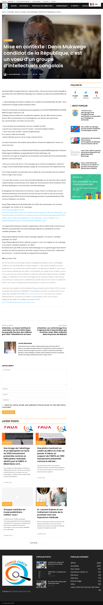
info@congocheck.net (21, 591)
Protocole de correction (23, 1)
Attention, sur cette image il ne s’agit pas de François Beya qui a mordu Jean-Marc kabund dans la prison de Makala (52, 331)
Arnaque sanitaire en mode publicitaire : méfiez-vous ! (14, 512)
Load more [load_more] (34, 543)
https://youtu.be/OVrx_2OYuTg (35, 294)
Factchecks (11, 1)
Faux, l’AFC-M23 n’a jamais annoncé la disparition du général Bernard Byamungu (91, 153)
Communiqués (36, 1)
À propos (46, 1)
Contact (54, 1)
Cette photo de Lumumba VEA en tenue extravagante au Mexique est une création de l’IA (90, 141)
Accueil (4, 1)
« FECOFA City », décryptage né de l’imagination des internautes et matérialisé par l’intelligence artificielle (90, 115)
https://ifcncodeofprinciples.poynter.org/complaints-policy (18, 302)
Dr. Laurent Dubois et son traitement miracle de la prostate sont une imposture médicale (50, 513)
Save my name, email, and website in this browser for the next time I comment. (34, 406)
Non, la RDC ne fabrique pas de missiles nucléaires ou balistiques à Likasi (90, 128)
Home (4, 12)
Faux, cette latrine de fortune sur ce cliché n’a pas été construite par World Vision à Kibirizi (90, 165)
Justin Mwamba (14, 74)
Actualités (10, 12)
